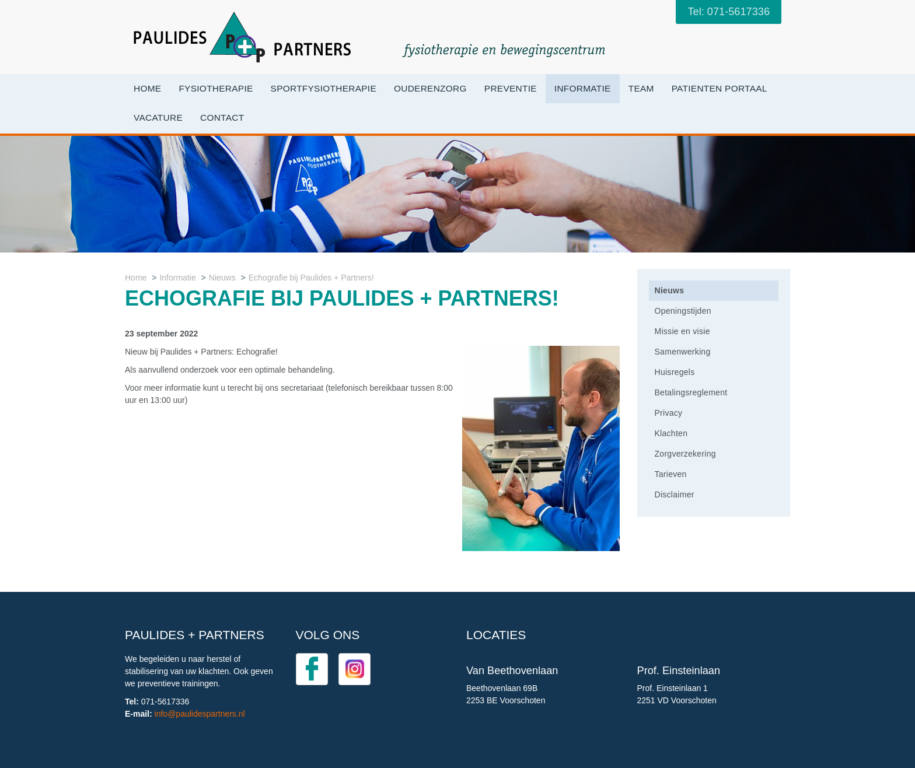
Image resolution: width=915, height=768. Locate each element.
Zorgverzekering (685, 453)
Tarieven (671, 474)
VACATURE (158, 117)
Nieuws (222, 277)
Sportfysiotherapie (323, 88)
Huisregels (675, 372)
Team (641, 88)
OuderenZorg (430, 88)
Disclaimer (674, 494)
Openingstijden (683, 310)
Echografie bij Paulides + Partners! (311, 277)
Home (147, 88)
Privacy (669, 413)
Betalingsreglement (691, 392)
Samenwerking (683, 351)
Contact (222, 117)
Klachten (671, 433)
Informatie (582, 88)
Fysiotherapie (216, 88)
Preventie (510, 88)
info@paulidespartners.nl (200, 713)
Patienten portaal (719, 88)
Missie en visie (682, 331)
